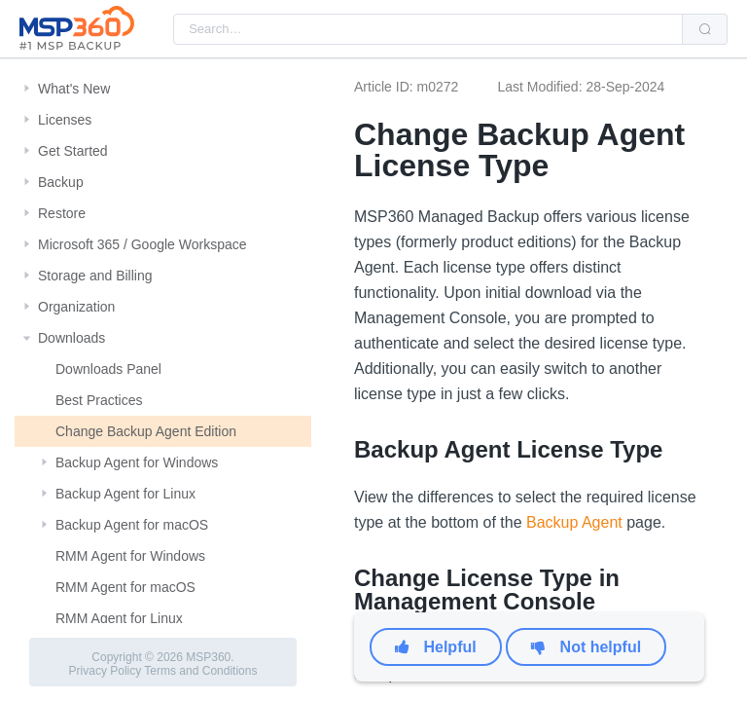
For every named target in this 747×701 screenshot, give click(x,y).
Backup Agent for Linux (125, 493)
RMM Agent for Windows (130, 556)
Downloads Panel (108, 369)
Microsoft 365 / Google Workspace (142, 244)
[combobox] (428, 29)
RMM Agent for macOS (125, 587)
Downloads (71, 338)
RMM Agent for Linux (119, 618)
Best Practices (98, 400)
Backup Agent (574, 522)
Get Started (73, 151)
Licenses (64, 120)
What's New (74, 88)
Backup (61, 182)
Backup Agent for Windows (136, 462)
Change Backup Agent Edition (145, 431)
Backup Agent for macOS (131, 525)
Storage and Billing (95, 275)
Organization (76, 306)
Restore (62, 213)
